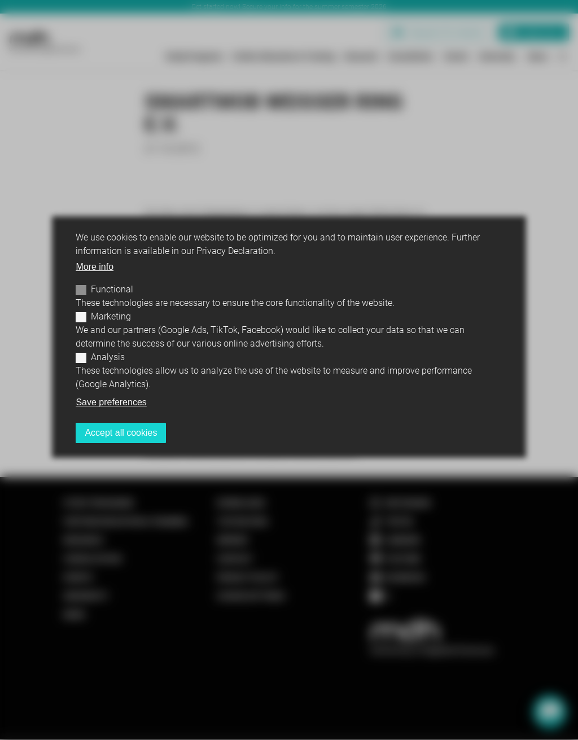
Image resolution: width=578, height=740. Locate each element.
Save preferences (111, 402)
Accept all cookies (121, 432)
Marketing (111, 316)
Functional (112, 289)
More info (94, 267)
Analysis (108, 357)
